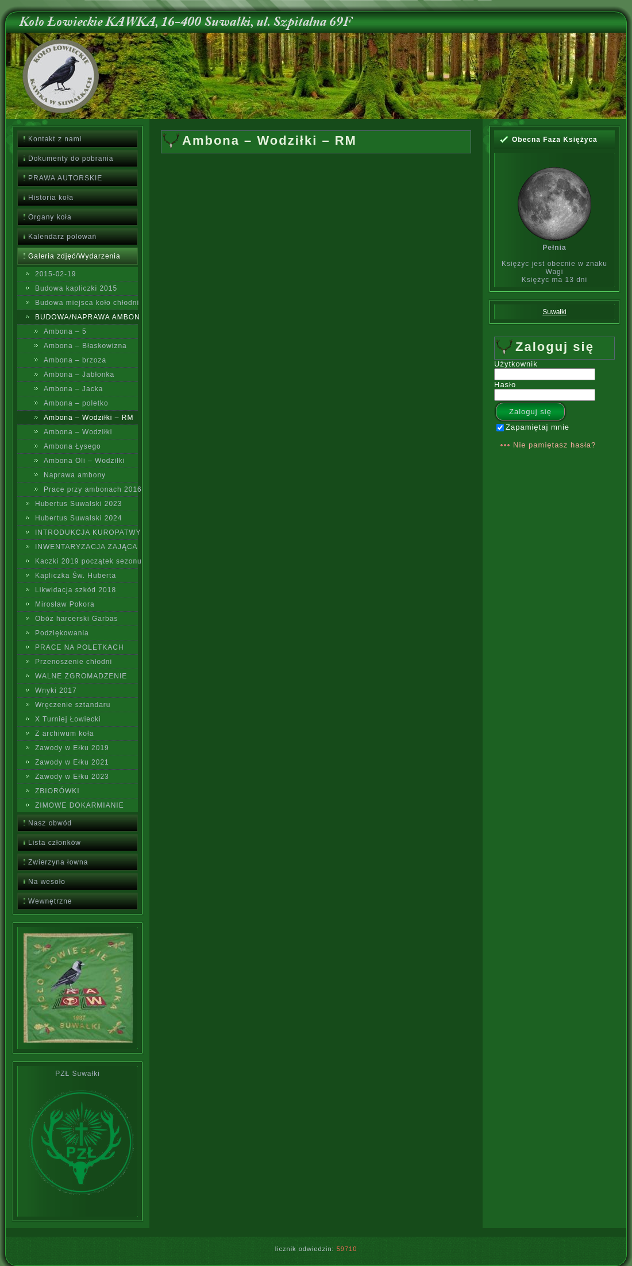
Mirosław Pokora (65, 604)
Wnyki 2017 (56, 690)
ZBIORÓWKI (57, 791)
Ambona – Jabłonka (79, 374)
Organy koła (50, 217)
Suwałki (554, 312)
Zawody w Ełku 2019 (72, 748)
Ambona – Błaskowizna (85, 346)
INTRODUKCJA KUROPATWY (86, 532)
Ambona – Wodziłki (78, 432)
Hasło (505, 384)
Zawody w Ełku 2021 (72, 762)
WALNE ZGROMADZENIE (81, 676)
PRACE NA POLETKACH (79, 647)
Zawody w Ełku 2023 (72, 777)
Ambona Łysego (72, 446)
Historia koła (51, 198)
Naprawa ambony (75, 475)
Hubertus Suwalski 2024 (78, 518)
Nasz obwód (50, 823)
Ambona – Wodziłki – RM (89, 418)
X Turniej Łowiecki (68, 719)
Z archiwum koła (64, 734)
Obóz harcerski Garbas (76, 619)
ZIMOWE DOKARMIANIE (79, 805)
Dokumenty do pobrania (70, 159)
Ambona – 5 (65, 331)
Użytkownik (516, 364)
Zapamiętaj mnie (532, 427)
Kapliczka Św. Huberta (75, 576)
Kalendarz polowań (62, 237)
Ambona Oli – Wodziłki (84, 461)
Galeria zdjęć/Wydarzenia (74, 256)
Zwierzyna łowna (58, 862)
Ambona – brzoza (75, 360)
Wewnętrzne (50, 901)
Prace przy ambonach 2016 (91, 489)
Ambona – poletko (76, 403)
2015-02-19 (55, 274)
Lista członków (54, 843)
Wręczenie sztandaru (73, 705)
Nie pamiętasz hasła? (554, 445)
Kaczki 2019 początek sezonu (86, 561)
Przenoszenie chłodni (73, 662)
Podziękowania (62, 633)
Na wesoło (46, 882)
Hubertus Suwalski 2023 (78, 504)
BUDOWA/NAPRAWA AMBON (86, 317)
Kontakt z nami (55, 139)
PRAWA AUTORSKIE (65, 178)
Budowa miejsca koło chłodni (86, 303)
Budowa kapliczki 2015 (76, 288)
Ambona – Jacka (73, 389)
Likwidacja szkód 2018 (75, 590)
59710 (347, 1248)
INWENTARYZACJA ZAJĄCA (86, 547)
